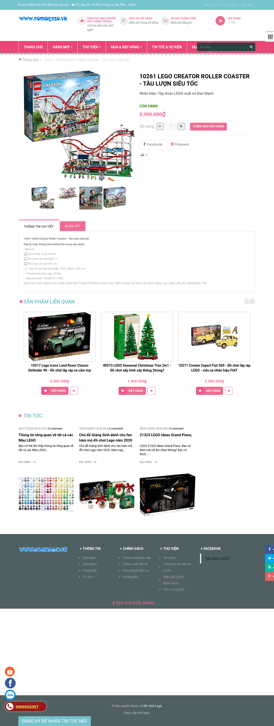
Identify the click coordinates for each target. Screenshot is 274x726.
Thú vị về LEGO (173, 589)
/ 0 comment (54, 428)
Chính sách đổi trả (135, 564)
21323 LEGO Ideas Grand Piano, (166, 435)
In (144, 155)
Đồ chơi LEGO (218, 558)
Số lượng (147, 126)
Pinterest (180, 144)
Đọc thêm (25, 462)
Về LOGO (169, 558)
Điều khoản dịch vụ (136, 570)
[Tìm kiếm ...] (226, 46)
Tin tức (88, 577)
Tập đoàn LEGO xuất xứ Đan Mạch (186, 93)
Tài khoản (229, 5)
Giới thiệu (89, 558)
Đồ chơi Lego (153, 706)
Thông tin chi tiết (39, 226)
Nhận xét (72, 226)
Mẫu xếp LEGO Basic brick (173, 580)
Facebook (152, 144)
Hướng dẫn (130, 577)
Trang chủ (90, 570)
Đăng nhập (211, 5)
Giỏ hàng (247, 5)
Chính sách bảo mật (137, 558)
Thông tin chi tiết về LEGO (176, 567)
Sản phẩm (90, 564)
